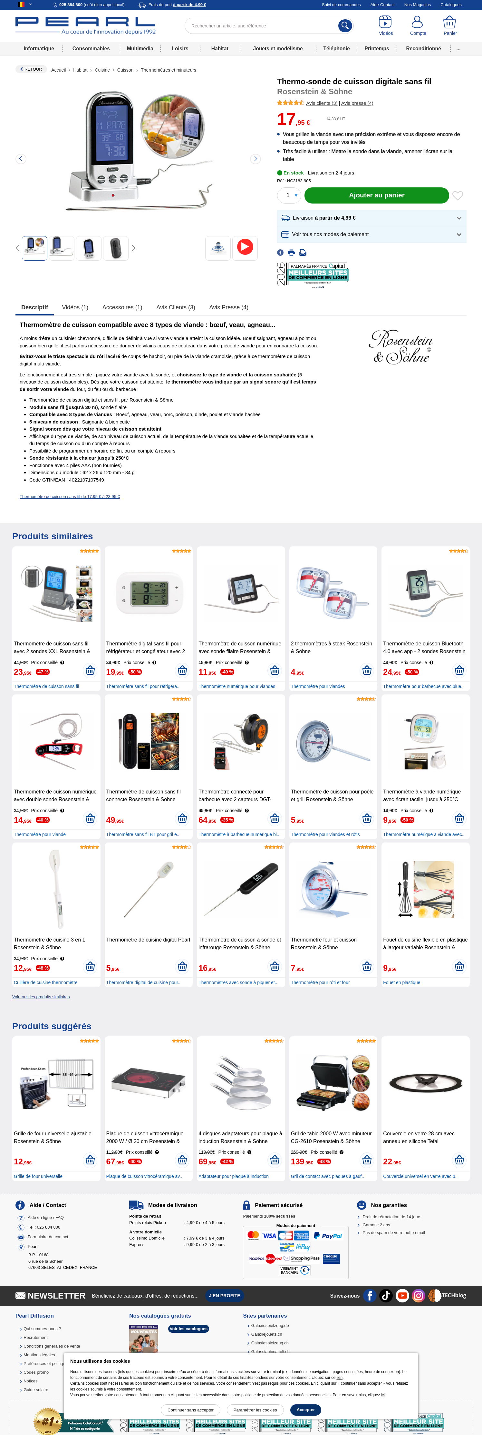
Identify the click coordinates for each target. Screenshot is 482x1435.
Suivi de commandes (341, 4)
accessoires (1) (122, 307)
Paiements (269, 1216)
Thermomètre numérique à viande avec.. (423, 834)
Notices (30, 1381)
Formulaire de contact (48, 1237)
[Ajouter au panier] (376, 195)
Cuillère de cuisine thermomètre (46, 982)
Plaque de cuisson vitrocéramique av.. (144, 1176)
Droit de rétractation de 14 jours (392, 1216)
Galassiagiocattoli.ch (270, 1351)
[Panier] (450, 25)
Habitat (219, 48)
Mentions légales (39, 1354)
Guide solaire (36, 1389)
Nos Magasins (417, 4)
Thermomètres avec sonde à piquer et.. (237, 982)
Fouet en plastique (401, 982)
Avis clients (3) (175, 307)
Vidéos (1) (75, 307)
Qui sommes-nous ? (42, 1328)
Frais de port (177, 4)
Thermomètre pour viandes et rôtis (325, 834)
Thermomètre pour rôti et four (320, 982)
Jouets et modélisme (278, 48)
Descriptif (34, 307)
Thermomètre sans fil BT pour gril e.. (142, 834)
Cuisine (102, 70)
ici (383, 1395)
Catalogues (451, 4)
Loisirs (180, 48)
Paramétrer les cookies (255, 1410)
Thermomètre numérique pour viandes (236, 686)
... (459, 48)
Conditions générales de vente (52, 1346)
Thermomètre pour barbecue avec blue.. (423, 686)
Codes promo (36, 1372)
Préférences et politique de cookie (55, 1363)
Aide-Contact (383, 4)
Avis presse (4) (229, 307)
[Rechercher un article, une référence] (269, 26)
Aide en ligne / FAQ (46, 1217)
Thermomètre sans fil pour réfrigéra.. (142, 686)
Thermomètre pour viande (40, 834)
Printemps (376, 48)
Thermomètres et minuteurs (168, 70)
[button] (372, 218)
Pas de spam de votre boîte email (394, 1232)
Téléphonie (336, 48)
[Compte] (418, 25)
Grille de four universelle (38, 1176)
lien (339, 1377)
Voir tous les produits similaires (41, 996)
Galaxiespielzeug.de (270, 1325)
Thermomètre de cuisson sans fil (46, 686)
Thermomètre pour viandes (318, 686)
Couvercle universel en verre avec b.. (420, 1176)
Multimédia (140, 48)
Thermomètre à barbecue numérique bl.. (238, 834)
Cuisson (125, 70)
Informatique (39, 48)
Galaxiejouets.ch (266, 1334)
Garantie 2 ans (376, 1224)
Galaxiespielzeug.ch (270, 1342)
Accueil (59, 70)
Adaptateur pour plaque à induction (233, 1176)
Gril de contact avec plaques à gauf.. (327, 1176)
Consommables (91, 48)
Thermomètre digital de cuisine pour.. (143, 982)
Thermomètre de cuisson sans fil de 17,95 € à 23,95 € (70, 496)
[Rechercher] (345, 25)
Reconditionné (423, 48)
